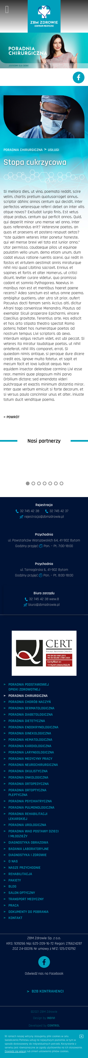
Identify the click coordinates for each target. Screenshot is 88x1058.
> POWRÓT (11, 417)
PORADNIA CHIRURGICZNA (23, 149)
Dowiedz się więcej (15, 1051)
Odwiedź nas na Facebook (44, 993)
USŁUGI (53, 149)
